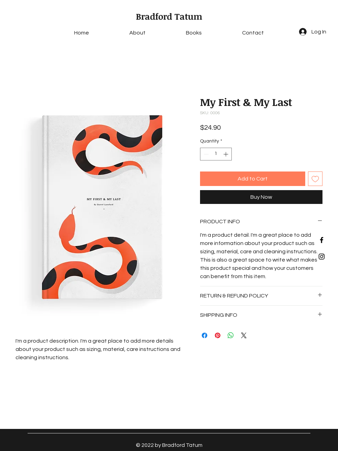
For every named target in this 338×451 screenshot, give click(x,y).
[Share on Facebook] (204, 335)
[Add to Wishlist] (315, 178)
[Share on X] (244, 335)
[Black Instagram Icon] (322, 257)
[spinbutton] (216, 154)
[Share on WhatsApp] (231, 335)
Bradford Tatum (169, 16)
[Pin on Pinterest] (217, 335)
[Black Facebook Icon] (322, 240)
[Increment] (226, 154)
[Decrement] (205, 154)
